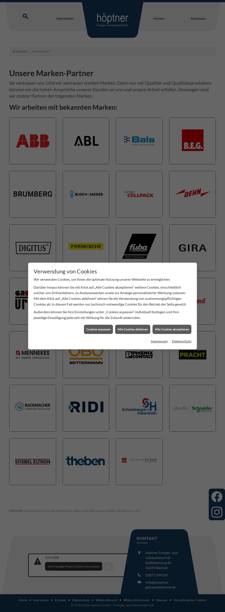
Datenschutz (181, 341)
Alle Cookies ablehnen (133, 329)
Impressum (159, 341)
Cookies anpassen (98, 329)
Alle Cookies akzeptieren (172, 329)
